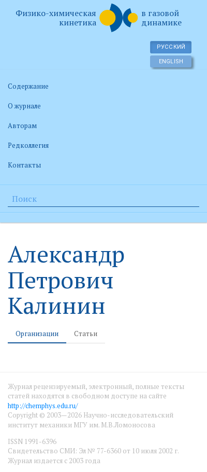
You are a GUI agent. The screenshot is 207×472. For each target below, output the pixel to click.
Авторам (22, 125)
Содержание (28, 86)
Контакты (24, 165)
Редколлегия (28, 145)
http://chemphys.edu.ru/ (43, 405)
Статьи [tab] (85, 333)
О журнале (24, 105)
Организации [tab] (37, 333)
